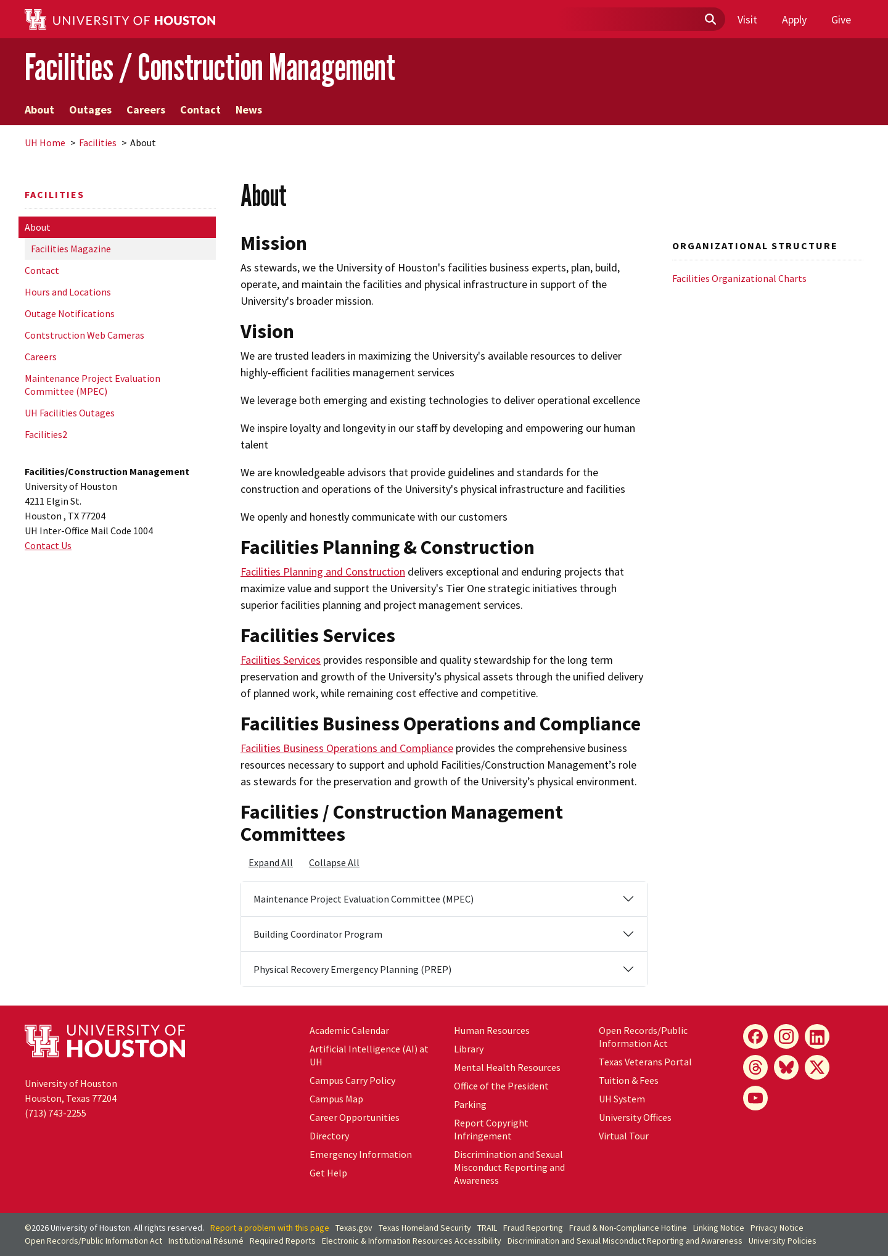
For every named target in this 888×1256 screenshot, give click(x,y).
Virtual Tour (624, 1136)
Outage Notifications (70, 313)
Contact (200, 109)
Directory (329, 1136)
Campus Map (336, 1099)
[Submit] (710, 19)
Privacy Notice (777, 1227)
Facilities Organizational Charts (739, 278)
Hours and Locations (68, 292)
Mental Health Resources (507, 1067)
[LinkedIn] (817, 1036)
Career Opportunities (355, 1117)
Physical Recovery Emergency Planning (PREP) (352, 969)
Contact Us (48, 545)
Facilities (98, 142)
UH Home (45, 142)
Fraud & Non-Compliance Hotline (628, 1227)
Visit (747, 19)
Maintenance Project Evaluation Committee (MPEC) (92, 384)
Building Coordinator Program (317, 934)
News (249, 109)
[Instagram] (786, 1036)
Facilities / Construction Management (210, 67)
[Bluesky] (786, 1067)
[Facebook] (755, 1036)
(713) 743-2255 (55, 1113)
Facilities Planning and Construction (322, 571)
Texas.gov (353, 1227)
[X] (817, 1067)
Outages (90, 109)
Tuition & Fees (629, 1080)
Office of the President (501, 1086)
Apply (794, 19)
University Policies (782, 1240)
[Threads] (755, 1067)
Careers (145, 109)
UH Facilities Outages (70, 413)
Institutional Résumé (206, 1240)
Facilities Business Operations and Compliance (346, 748)
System (622, 1099)
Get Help (328, 1173)
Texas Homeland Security (425, 1227)
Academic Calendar (349, 1030)
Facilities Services (280, 660)
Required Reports (283, 1240)
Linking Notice (718, 1227)
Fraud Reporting (533, 1227)
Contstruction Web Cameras (84, 335)
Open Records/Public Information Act (643, 1036)
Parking (470, 1104)
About (39, 109)
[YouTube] (755, 1098)
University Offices (635, 1117)
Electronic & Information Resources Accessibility (411, 1240)
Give (841, 19)
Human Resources (492, 1030)
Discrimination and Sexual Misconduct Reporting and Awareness (509, 1167)
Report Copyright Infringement (491, 1129)
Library (468, 1049)
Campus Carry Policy (352, 1080)
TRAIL (487, 1227)
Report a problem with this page (269, 1227)
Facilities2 (46, 434)
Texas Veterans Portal (645, 1062)
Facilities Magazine (71, 248)
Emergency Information (361, 1154)
